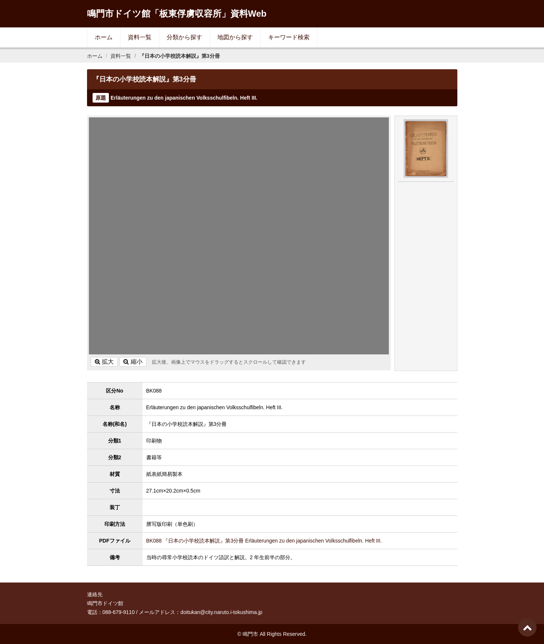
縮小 (132, 361)
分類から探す (184, 37)
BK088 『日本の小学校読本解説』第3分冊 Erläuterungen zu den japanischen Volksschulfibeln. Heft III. (264, 541)
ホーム (104, 37)
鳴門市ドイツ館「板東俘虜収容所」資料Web (177, 14)
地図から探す (235, 37)
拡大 (104, 361)
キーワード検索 (289, 37)
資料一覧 (139, 37)
